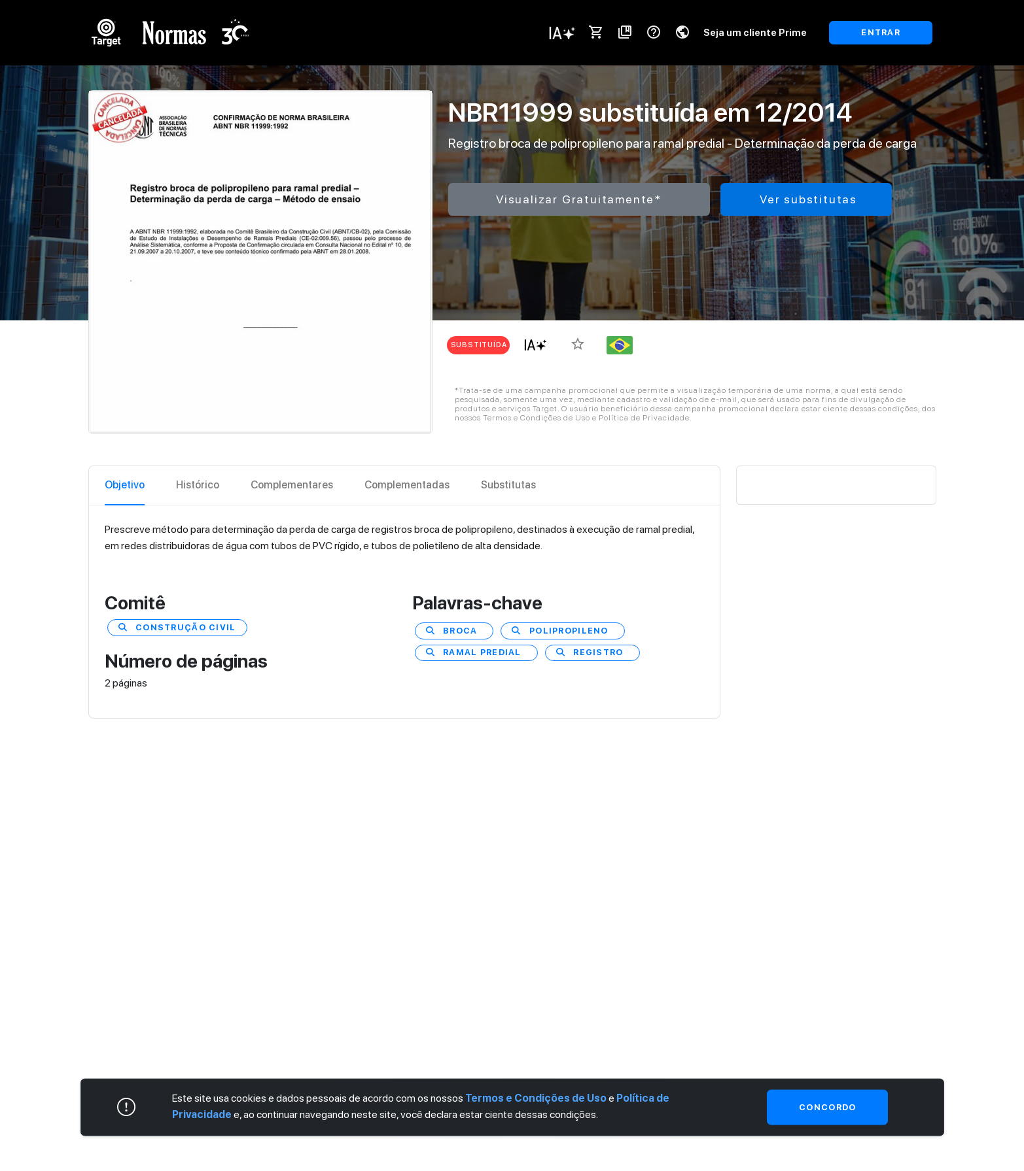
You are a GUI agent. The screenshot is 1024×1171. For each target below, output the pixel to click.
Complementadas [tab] (407, 485)
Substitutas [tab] (508, 485)
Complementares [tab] (292, 485)
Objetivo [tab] (125, 485)
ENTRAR (880, 32)
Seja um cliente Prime (755, 32)
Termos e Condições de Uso (536, 1097)
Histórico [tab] (197, 485)
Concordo (827, 1107)
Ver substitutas (808, 199)
